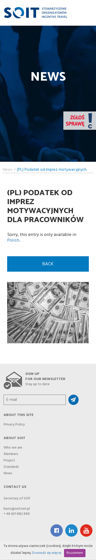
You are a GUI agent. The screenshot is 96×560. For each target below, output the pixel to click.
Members (11, 452)
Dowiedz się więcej (46, 553)
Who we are (13, 446)
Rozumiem (75, 553)
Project (9, 459)
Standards (11, 465)
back (48, 264)
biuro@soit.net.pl (17, 509)
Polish (13, 240)
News (8, 169)
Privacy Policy (14, 423)
